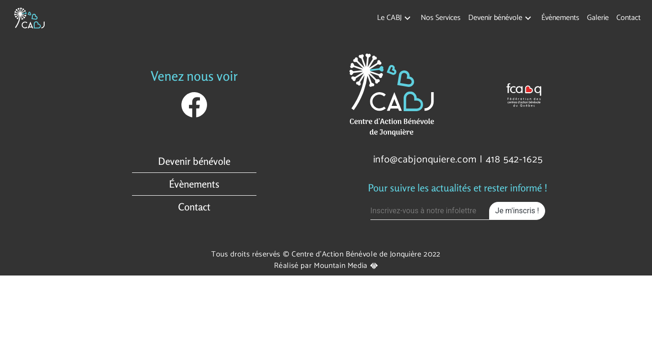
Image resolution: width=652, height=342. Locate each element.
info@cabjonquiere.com (425, 160)
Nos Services (441, 17)
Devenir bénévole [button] (495, 17)
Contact (628, 17)
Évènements (560, 17)
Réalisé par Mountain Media (326, 265)
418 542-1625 (514, 160)
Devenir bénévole (194, 161)
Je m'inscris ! (517, 210)
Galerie (598, 17)
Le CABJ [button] (389, 17)
